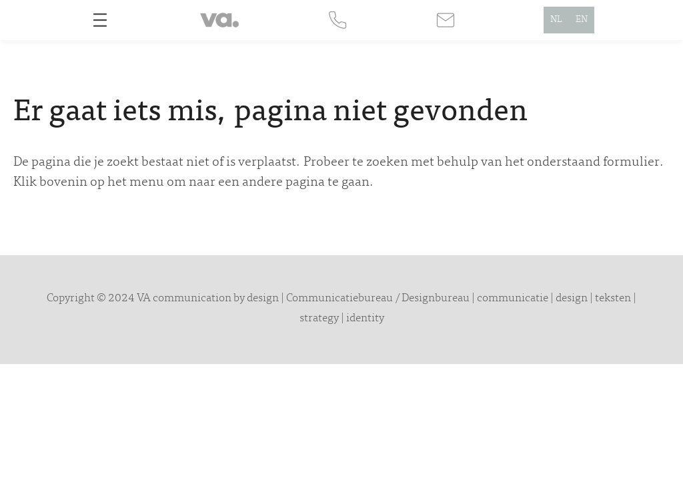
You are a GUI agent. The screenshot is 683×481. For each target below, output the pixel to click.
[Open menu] (100, 20)
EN (582, 20)
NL (556, 20)
